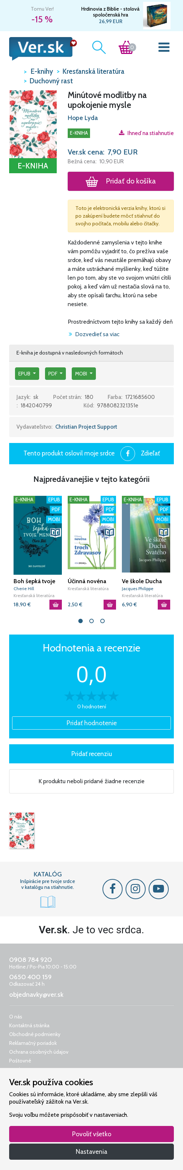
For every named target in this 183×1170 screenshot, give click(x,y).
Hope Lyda (83, 117)
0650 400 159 (30, 977)
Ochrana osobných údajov (38, 1052)
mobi (81, 373)
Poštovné (20, 1060)
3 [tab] (102, 621)
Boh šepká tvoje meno (34, 581)
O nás (15, 1016)
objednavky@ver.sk (36, 995)
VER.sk (14, 71)
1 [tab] (80, 621)
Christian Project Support (86, 427)
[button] (33, 123)
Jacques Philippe (137, 588)
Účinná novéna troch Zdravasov (88, 581)
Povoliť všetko (91, 1134)
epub (24, 373)
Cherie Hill (24, 588)
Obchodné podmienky (34, 1034)
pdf (53, 373)
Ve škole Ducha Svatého (142, 581)
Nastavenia (91, 1151)
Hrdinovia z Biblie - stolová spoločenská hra (110, 12)
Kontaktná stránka (29, 1025)
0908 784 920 (30, 960)
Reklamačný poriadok (33, 1043)
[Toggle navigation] (164, 48)
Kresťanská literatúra (34, 595)
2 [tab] (91, 621)
